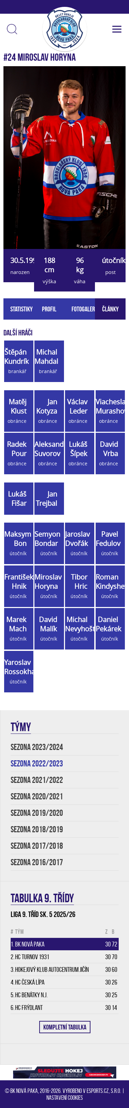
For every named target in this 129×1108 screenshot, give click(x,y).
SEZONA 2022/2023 (37, 763)
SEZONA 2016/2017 (37, 862)
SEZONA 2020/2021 (37, 796)
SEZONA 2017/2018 (37, 845)
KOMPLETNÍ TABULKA (64, 1027)
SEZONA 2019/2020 (37, 813)
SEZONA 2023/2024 (37, 747)
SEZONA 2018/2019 (37, 829)
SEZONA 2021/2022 (37, 780)
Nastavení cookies (64, 1097)
